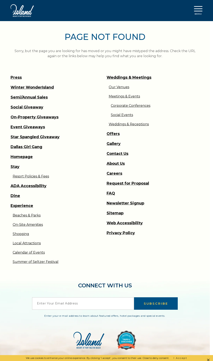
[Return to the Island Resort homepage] (22, 10)
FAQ (111, 193)
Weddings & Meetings (129, 77)
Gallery (114, 143)
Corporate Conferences (130, 106)
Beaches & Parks (27, 215)
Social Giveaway (27, 107)
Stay (15, 166)
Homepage (22, 156)
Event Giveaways (28, 127)
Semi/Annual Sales (29, 97)
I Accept (180, 358)
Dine (15, 195)
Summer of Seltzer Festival (35, 262)
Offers (113, 133)
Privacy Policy (121, 233)
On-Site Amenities (28, 225)
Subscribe (156, 304)
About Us (116, 163)
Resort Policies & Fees (31, 176)
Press (16, 77)
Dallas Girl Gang (26, 147)
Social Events (122, 115)
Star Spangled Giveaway (35, 137)
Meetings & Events (124, 96)
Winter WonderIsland (32, 87)
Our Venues (119, 87)
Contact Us (117, 153)
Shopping (21, 234)
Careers (114, 173)
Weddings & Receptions (129, 124)
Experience (22, 205)
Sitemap (115, 213)
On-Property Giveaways (34, 117)
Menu (198, 10)
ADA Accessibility (28, 186)
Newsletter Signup (125, 203)
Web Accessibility (125, 223)
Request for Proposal (128, 183)
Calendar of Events (29, 252)
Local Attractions (27, 243)
